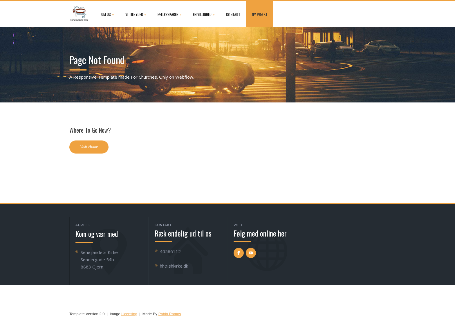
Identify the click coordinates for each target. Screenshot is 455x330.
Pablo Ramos (169, 314)
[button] (107, 14)
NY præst (260, 14)
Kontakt (233, 14)
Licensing (129, 314)
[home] (79, 14)
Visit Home (89, 147)
